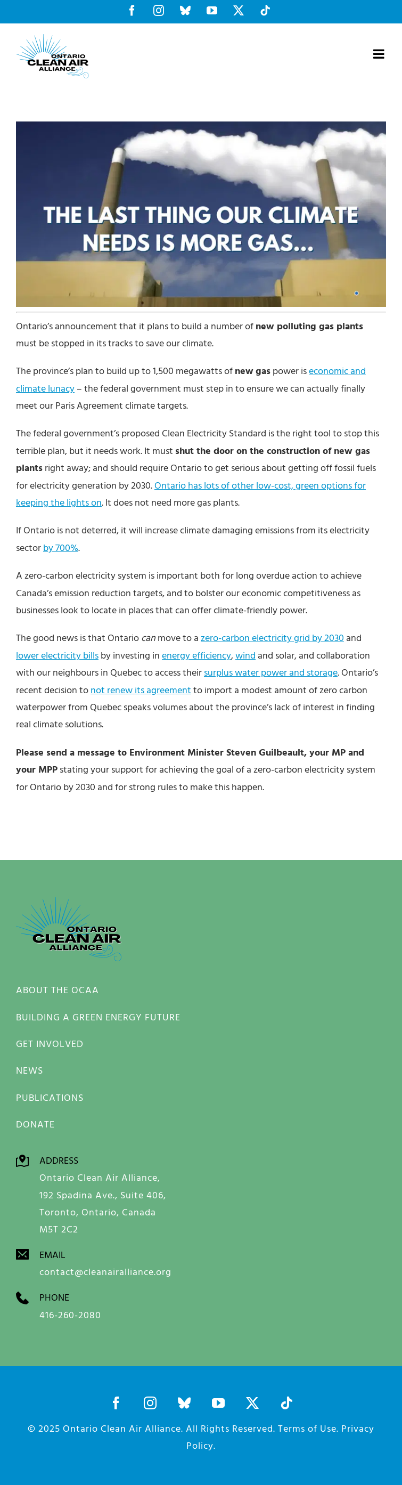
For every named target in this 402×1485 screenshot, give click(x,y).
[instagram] (150, 1403)
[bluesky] (184, 1403)
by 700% (60, 547)
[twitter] (252, 1403)
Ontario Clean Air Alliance (122, 1428)
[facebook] (116, 1403)
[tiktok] (286, 1403)
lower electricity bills (57, 655)
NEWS (29, 1070)
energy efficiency (196, 655)
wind (245, 655)
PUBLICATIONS (50, 1097)
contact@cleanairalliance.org (105, 1272)
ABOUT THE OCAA (57, 990)
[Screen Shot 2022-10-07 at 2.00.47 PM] (201, 126)
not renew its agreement (141, 690)
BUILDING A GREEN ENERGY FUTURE (98, 1017)
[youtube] (218, 1403)
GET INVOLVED (50, 1043)
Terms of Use (307, 1428)
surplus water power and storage (271, 672)
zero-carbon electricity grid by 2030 (272, 637)
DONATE (35, 1124)
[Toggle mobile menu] (379, 53)
